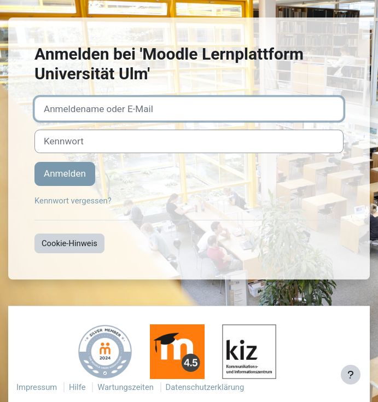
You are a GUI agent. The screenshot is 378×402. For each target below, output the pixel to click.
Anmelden (65, 173)
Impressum (36, 387)
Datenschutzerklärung (205, 387)
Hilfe (77, 387)
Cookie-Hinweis (69, 243)
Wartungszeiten (125, 387)
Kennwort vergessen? (73, 201)
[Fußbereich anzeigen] (350, 374)
